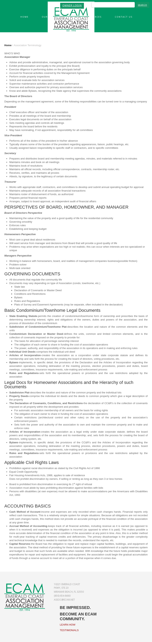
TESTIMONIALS (69, 630)
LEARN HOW (67, 624)
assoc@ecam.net (64, 599)
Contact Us (123, 16)
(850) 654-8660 (62, 595)
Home (24, 16)
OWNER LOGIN (72, 5)
